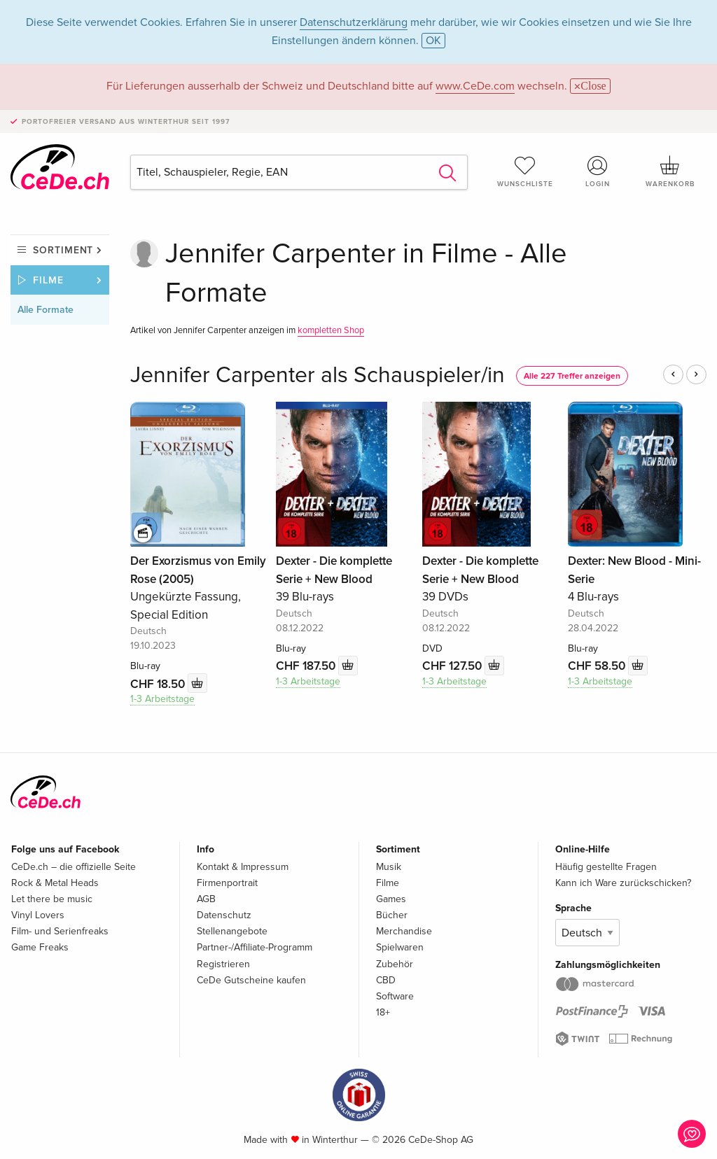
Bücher (392, 915)
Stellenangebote (232, 931)
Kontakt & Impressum (242, 867)
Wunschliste (525, 171)
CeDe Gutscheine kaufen (251, 980)
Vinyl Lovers (37, 915)
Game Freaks (40, 947)
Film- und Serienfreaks (60, 931)
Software (395, 996)
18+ (383, 1012)
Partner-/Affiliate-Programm (254, 947)
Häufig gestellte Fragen (606, 867)
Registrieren (223, 964)
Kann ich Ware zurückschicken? (623, 883)
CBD (386, 980)
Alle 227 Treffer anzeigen (572, 376)
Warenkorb (670, 171)
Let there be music (51, 899)
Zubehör (394, 964)
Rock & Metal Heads (55, 883)
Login (597, 171)
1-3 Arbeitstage (162, 699)
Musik (388, 867)
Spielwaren (400, 947)
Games (391, 899)
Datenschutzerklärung (354, 22)
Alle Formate (46, 310)
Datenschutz (224, 915)
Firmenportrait (227, 883)
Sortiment (63, 250)
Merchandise (404, 931)
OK (433, 41)
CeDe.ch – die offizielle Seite (73, 867)
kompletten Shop (331, 330)
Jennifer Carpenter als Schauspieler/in (317, 375)
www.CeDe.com (475, 86)
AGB (206, 899)
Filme (48, 280)
